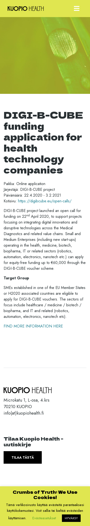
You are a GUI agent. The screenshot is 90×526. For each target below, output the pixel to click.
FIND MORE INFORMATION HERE (33, 326)
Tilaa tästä (23, 457)
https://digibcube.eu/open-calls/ (45, 201)
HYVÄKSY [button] (71, 518)
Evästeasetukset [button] (44, 518)
